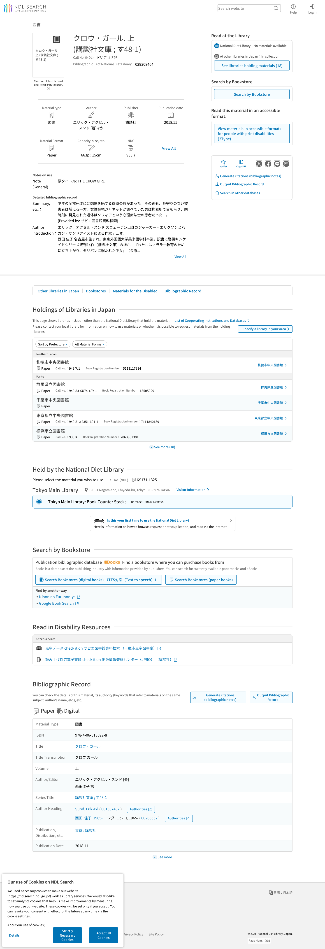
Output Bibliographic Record (239, 184)
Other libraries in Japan (58, 291)
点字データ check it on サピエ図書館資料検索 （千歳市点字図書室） (103, 648)
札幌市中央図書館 (273, 365)
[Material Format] (89, 344)
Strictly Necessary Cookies (67, 935)
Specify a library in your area (266, 329)
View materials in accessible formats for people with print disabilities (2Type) (249, 133)
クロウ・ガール (87, 746)
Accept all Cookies (103, 935)
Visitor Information (193, 489)
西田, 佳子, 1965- (89, 818)
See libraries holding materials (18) (252, 65)
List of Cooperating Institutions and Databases (213, 320)
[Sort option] (52, 344)
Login (312, 8)
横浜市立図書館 (274, 433)
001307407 (110, 808)
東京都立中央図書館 (271, 418)
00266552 (149, 818)
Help (293, 8)
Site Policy (156, 934)
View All (169, 148)
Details (14, 935)
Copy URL (241, 163)
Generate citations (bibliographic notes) (248, 176)
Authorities (141, 809)
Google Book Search (59, 603)
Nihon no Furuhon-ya (60, 596)
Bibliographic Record (183, 291)
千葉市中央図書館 (273, 403)
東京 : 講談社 (85, 830)
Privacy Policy (133, 934)
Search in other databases (237, 193)
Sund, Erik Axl (86, 808)
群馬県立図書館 (274, 387)
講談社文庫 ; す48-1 (91, 797)
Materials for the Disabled (135, 291)
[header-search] (249, 8)
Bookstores (96, 291)
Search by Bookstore (252, 94)
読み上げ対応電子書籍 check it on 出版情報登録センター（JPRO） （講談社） (111, 659)
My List (223, 163)
